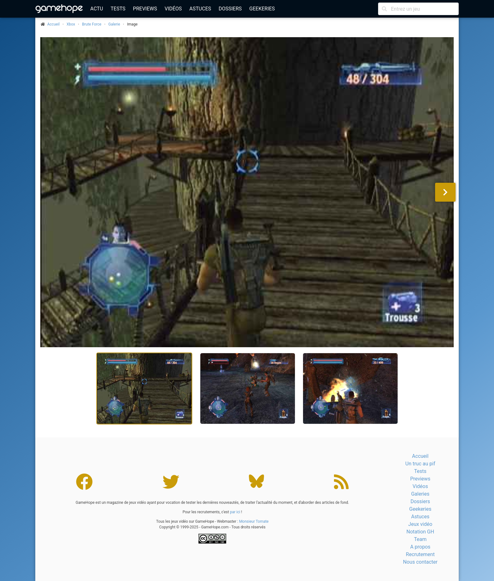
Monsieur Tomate (254, 521)
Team (420, 539)
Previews (145, 9)
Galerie (114, 24)
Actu (96, 9)
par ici (235, 512)
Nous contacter (420, 562)
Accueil (420, 456)
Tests (118, 9)
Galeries (420, 494)
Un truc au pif (420, 464)
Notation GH (420, 532)
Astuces (200, 9)
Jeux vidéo (420, 524)
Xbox (70, 24)
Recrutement (420, 554)
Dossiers (230, 9)
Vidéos (173, 9)
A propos (420, 547)
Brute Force (91, 24)
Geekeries (262, 9)
